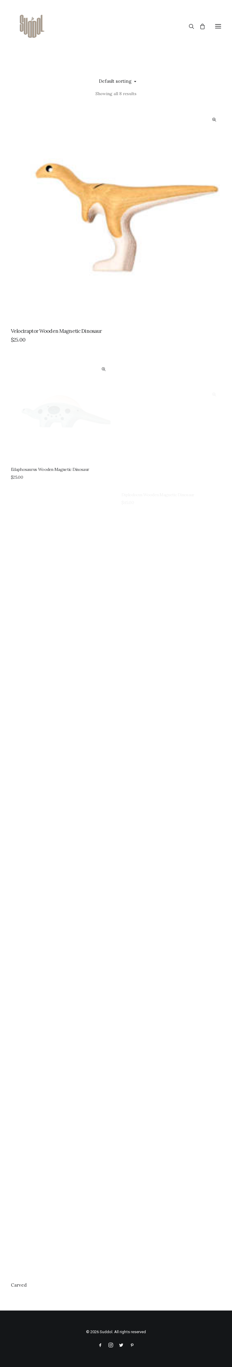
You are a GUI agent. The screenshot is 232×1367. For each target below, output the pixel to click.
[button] (218, 26)
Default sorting (115, 81)
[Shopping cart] (199, 26)
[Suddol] (31, 26)
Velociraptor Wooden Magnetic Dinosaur (56, 331)
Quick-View (214, 120)
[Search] (188, 26)
